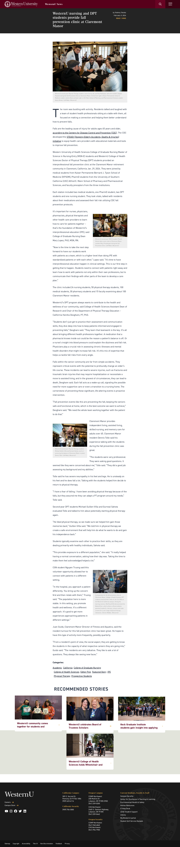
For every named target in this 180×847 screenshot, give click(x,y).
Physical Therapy (62, 675)
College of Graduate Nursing (87, 667)
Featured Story (99, 671)
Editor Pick (85, 671)
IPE (109, 671)
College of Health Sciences (66, 671)
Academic (57, 667)
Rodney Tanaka (120, 12)
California (68, 667)
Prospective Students (81, 675)
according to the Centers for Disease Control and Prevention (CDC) (85, 132)
